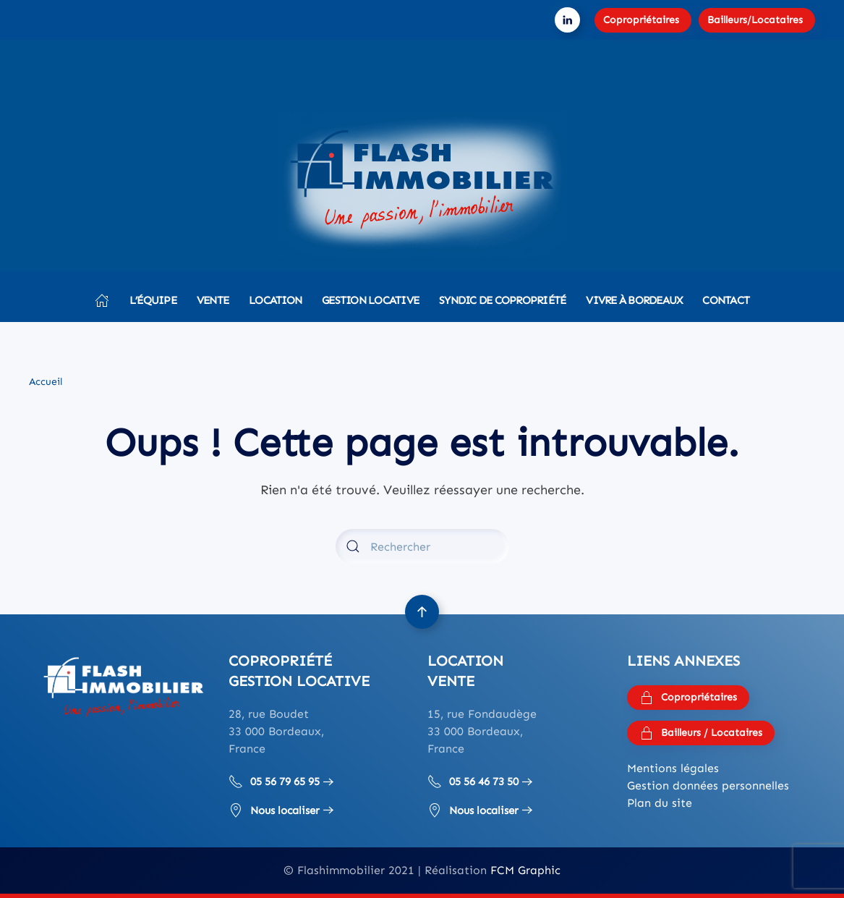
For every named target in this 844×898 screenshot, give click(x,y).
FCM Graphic (525, 870)
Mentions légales (673, 768)
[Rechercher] (422, 546)
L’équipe (152, 300)
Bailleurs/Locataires (755, 20)
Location (275, 300)
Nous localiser (274, 810)
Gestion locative (370, 300)
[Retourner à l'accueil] (422, 184)
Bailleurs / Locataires (700, 733)
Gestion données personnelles (708, 785)
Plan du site (659, 803)
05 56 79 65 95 (274, 781)
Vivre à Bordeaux (634, 300)
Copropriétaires (641, 20)
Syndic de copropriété (502, 300)
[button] (422, 612)
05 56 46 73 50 (473, 781)
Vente (213, 300)
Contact (725, 300)
